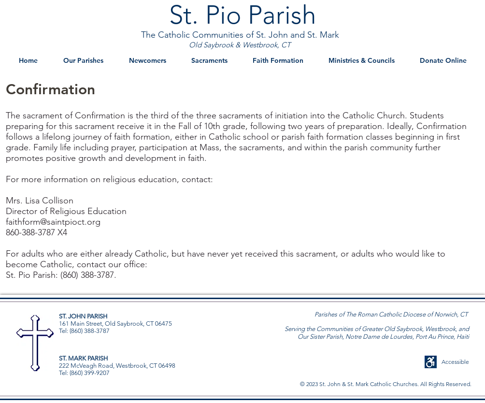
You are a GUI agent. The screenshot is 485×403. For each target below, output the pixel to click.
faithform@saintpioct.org (53, 221)
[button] (83, 60)
